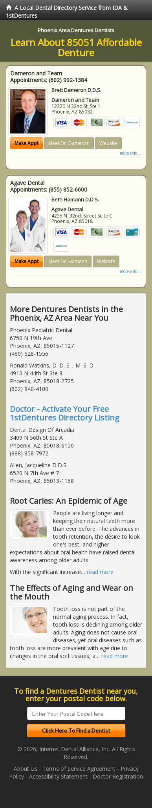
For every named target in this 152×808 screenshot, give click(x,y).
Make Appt (26, 143)
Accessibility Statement (58, 776)
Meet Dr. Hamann (67, 261)
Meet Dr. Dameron (69, 143)
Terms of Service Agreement (78, 768)
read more (100, 572)
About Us (25, 768)
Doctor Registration (118, 776)
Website (108, 143)
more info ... (131, 153)
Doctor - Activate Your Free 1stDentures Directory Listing (64, 413)
